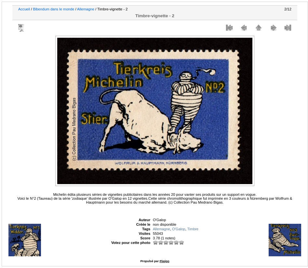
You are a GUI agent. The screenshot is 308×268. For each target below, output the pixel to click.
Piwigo (164, 261)
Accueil (24, 9)
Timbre (192, 229)
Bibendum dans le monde (53, 9)
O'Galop (178, 229)
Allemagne (85, 9)
